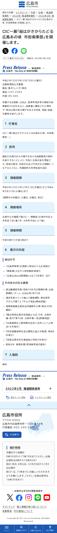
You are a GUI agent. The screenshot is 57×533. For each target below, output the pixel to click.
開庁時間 (15, 447)
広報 (41, 12)
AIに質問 (50, 530)
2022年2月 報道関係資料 (23, 388)
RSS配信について (23, 511)
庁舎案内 (14, 435)
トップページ (22, 12)
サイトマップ (8, 507)
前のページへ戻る (18, 397)
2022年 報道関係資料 (23, 16)
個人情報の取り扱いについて (32, 507)
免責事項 (7, 511)
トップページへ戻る (43, 397)
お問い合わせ (35, 530)
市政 (33, 12)
